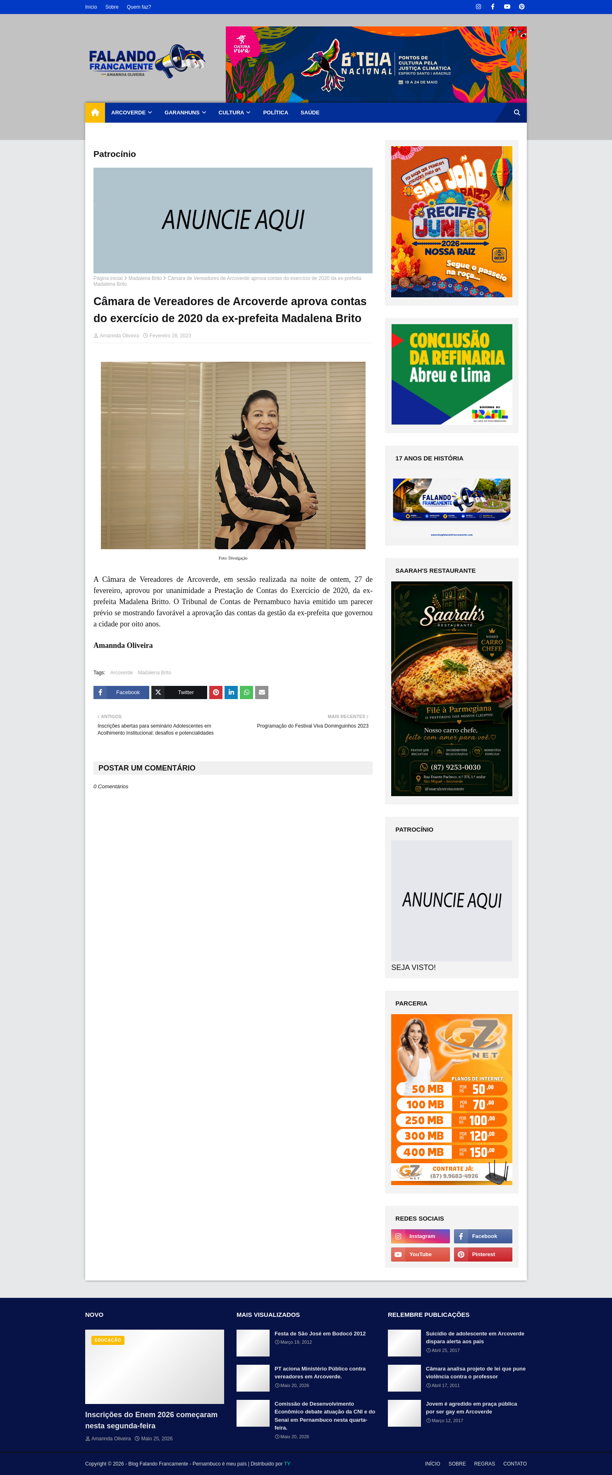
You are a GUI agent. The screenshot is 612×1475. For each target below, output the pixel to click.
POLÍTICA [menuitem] (275, 112)
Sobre (112, 7)
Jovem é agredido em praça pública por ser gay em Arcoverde (471, 1408)
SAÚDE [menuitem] (310, 112)
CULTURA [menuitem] (231, 112)
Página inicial (108, 278)
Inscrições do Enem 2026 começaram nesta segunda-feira (151, 1420)
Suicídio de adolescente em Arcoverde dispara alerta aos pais (475, 1337)
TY (287, 1464)
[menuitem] (95, 113)
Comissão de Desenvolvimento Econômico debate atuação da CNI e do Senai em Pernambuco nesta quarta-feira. (325, 1416)
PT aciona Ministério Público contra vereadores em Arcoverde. (320, 1373)
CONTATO (515, 1464)
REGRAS (484, 1464)
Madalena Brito (145, 278)
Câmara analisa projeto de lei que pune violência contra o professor (476, 1373)
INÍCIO (432, 1464)
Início (91, 7)
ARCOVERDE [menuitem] (128, 112)
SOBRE (457, 1464)
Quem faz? (139, 7)
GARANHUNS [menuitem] (182, 112)
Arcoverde (121, 673)
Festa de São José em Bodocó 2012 (320, 1333)
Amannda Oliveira (119, 336)
